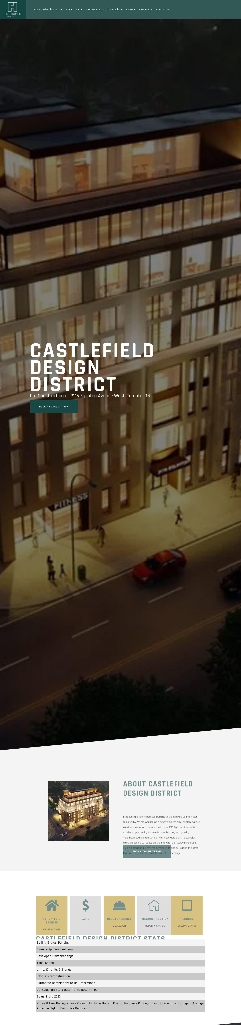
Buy (69, 9)
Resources (146, 9)
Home (37, 9)
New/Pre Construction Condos (104, 9)
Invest (131, 9)
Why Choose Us (53, 9)
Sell (79, 9)
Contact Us (162, 9)
